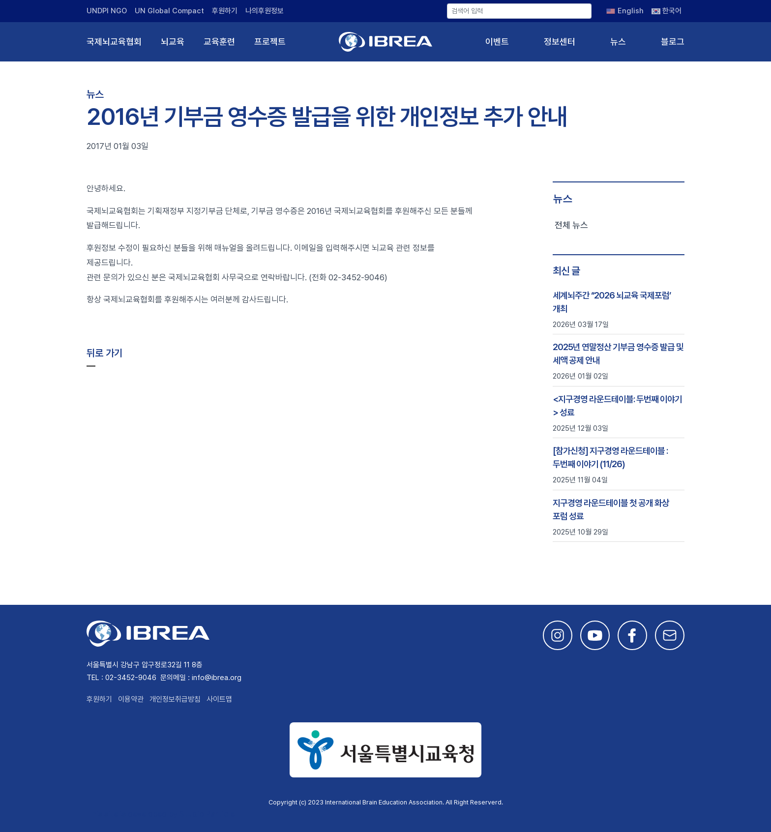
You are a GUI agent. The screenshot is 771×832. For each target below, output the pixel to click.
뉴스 (618, 41)
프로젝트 (270, 41)
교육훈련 (219, 41)
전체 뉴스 (571, 225)
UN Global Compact (169, 10)
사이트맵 (219, 699)
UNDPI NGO (107, 10)
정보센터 (559, 41)
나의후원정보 (264, 10)
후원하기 (224, 10)
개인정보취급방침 (175, 699)
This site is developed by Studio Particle (161, 814)
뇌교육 (172, 41)
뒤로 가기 (104, 353)
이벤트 (497, 41)
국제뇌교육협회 (114, 41)
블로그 (672, 41)
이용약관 (131, 699)
